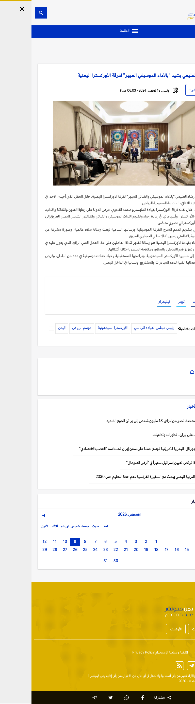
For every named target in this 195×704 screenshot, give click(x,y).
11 (23, 541)
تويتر (150, 301)
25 (54, 549)
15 (155, 549)
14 (166, 549)
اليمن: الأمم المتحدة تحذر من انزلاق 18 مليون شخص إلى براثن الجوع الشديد (129, 420)
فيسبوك (166, 301)
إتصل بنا (183, 652)
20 (104, 549)
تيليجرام (132, 301)
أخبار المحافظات (172, 629)
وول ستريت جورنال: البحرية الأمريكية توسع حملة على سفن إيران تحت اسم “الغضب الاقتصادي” (115, 448)
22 (84, 549)
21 (94, 549)
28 (23, 549)
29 (13, 549)
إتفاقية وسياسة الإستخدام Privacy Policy (128, 652)
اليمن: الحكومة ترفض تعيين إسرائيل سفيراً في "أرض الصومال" (139, 462)
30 (84, 560)
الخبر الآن (183, 676)
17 (135, 549)
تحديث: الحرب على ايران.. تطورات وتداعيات (152, 434)
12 (13, 541)
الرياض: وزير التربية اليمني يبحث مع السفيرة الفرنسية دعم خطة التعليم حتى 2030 (123, 476)
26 (43, 549)
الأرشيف (144, 629)
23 (74, 549)
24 (64, 549)
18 (125, 549)
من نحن (167, 652)
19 (115, 549)
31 (74, 560)
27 (33, 549)
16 (145, 549)
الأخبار (175, 48)
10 (33, 541)
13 (176, 549)
